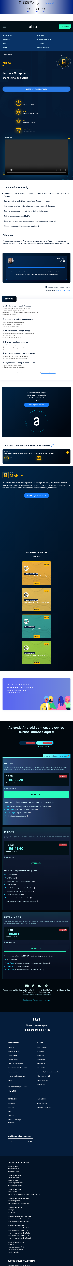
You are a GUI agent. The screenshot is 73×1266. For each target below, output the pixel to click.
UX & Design (41, 36)
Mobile (5, 40)
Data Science (7, 32)
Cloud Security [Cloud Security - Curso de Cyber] (12, 1184)
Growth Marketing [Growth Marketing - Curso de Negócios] (13, 1245)
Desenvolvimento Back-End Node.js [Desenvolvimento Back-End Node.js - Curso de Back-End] (19, 1231)
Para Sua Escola (13, 1052)
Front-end (41, 28)
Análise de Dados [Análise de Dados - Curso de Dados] (13, 1173)
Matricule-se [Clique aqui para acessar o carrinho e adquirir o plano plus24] (36, 856)
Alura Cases (11, 1096)
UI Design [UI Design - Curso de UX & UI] (11, 1202)
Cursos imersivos (42, 1073)
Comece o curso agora (63, 283)
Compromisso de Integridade (17, 1060)
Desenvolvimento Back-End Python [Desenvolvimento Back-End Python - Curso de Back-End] (19, 1226)
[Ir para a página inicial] (33, 20)
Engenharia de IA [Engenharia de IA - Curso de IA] (13, 1161)
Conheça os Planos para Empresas (36, 993)
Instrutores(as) (41, 1056)
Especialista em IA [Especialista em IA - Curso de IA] (13, 1164)
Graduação (11, 1258)
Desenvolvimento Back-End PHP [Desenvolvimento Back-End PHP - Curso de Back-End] (18, 1221)
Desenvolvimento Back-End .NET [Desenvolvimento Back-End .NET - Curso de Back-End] (18, 1223)
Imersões (11, 1100)
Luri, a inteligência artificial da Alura (48, 1065)
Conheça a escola (36, 488)
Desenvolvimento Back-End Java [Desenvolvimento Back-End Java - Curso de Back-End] (19, 1228)
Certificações (41, 1077)
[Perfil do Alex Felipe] (11, 254)
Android (36, 549)
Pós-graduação (21, 1258)
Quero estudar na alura (36, 82)
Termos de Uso (13, 1065)
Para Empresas (12, 1048)
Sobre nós (11, 1040)
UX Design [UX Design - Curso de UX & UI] (11, 1205)
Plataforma (40, 1048)
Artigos (10, 1104)
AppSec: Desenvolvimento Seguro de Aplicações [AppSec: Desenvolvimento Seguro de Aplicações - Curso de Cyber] (24, 1187)
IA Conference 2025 (43, 1069)
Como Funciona (42, 1040)
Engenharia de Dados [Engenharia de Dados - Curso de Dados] (15, 1178)
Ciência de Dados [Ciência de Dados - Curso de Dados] (13, 1170)
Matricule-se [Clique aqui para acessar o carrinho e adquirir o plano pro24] (36, 787)
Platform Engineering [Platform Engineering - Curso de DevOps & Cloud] (14, 1193)
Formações (40, 1044)
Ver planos (65, 19)
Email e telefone (42, 1096)
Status (10, 1073)
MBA (28, 1258)
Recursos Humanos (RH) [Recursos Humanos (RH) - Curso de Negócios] (16, 1240)
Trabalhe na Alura (13, 1044)
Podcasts (11, 1108)
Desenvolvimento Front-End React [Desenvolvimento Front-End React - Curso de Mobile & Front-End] (19, 1214)
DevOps (5, 36)
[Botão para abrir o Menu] (4, 20)
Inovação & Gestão (43, 40)
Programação (8, 28)
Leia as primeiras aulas (48, 365)
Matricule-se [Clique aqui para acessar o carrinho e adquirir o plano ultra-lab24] (36, 941)
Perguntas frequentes (44, 1100)
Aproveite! (49, 3)
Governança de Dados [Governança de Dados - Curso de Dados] (15, 1175)
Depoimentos (41, 1052)
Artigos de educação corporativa (15, 1114)
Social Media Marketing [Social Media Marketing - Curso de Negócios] (15, 1242)
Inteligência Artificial (45, 32)
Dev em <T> (41, 1060)
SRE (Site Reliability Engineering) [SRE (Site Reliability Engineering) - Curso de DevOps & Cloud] (18, 1196)
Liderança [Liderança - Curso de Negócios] (11, 1237)
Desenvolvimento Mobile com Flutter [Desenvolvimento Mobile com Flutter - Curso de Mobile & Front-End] (20, 1212)
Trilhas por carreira (18, 1155)
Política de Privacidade (15, 1056)
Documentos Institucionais (16, 1069)
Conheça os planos (36, 398)
